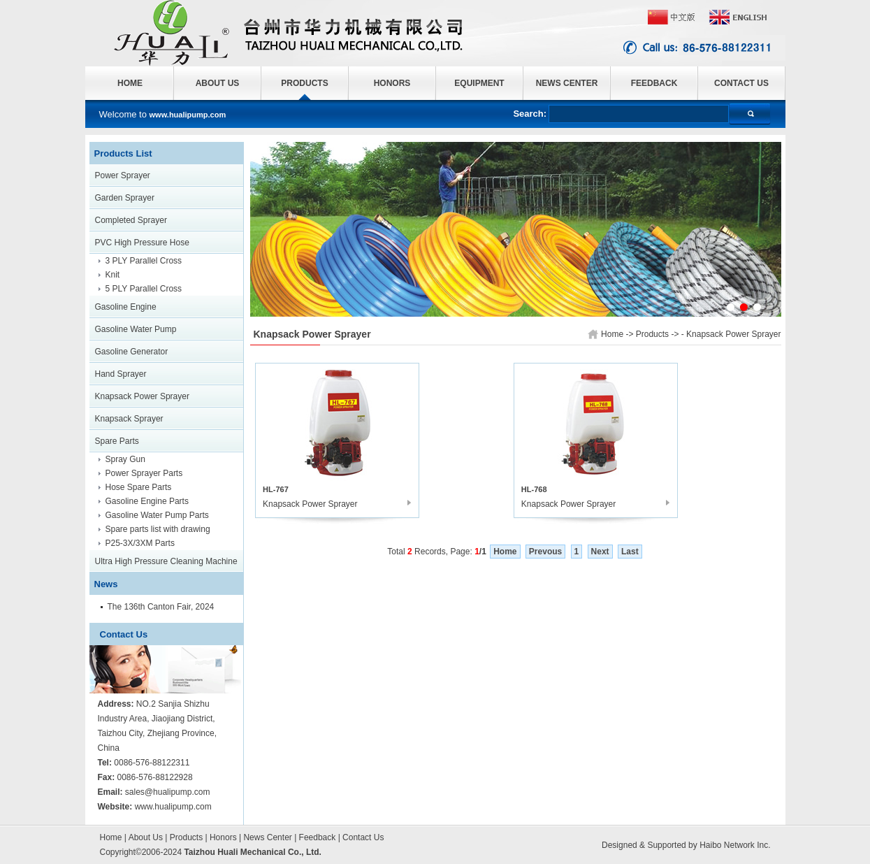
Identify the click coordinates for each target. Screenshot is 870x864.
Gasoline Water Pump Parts (157, 515)
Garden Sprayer (124, 198)
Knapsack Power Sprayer (142, 396)
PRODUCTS (304, 83)
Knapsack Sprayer (129, 419)
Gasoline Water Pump (136, 329)
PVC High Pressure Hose (142, 242)
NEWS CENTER (567, 83)
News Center (267, 837)
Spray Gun (125, 459)
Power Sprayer (122, 175)
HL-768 (534, 489)
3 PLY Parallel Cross (144, 261)
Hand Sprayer (121, 374)
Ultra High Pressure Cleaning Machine (166, 561)
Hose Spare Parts (139, 487)
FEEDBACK (654, 83)
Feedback (317, 837)
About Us (146, 837)
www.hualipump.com (173, 807)
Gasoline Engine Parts (147, 501)
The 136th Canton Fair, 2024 (161, 607)
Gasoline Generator (131, 352)
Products (186, 837)
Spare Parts (117, 441)
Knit (113, 275)
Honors (223, 837)
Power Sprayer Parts (144, 473)
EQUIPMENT (479, 83)
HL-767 (276, 489)
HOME (130, 83)
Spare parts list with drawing (158, 529)
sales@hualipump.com (167, 792)
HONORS (392, 83)
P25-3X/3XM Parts (140, 543)
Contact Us (363, 837)
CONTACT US (741, 83)
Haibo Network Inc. (734, 845)
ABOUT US (218, 83)
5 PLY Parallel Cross (144, 289)
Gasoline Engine (126, 307)
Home (111, 837)
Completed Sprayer (131, 220)
